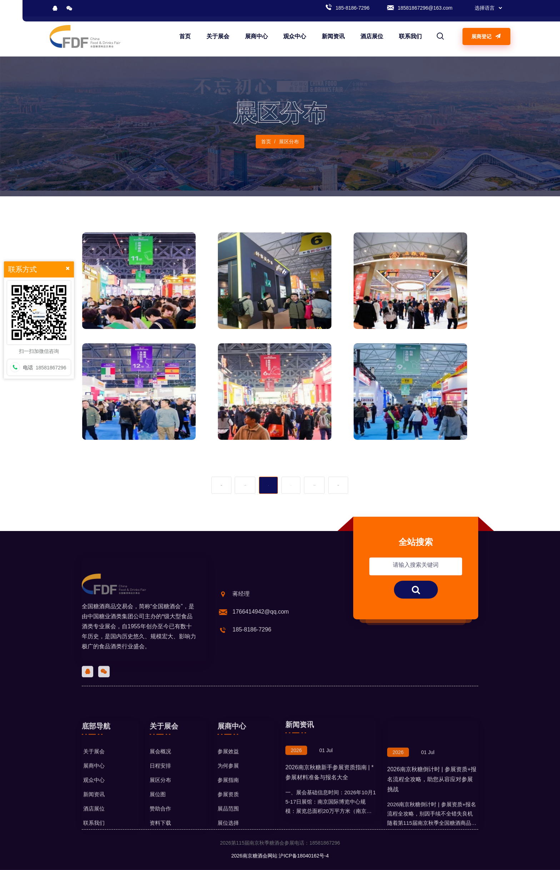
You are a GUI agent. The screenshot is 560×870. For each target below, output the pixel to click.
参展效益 (228, 832)
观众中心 (294, 36)
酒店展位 (371, 36)
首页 (185, 36)
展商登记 (486, 36)
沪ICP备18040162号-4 (304, 856)
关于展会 (217, 36)
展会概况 (160, 832)
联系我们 (410, 36)
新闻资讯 (333, 36)
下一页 (314, 485)
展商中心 (256, 36)
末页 (338, 485)
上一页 (245, 485)
